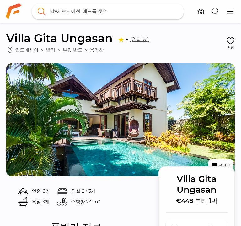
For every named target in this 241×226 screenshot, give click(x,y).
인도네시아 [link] (27, 50)
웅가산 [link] (97, 50)
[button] (201, 11)
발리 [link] (50, 50)
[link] (14, 11)
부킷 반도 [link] (72, 50)
